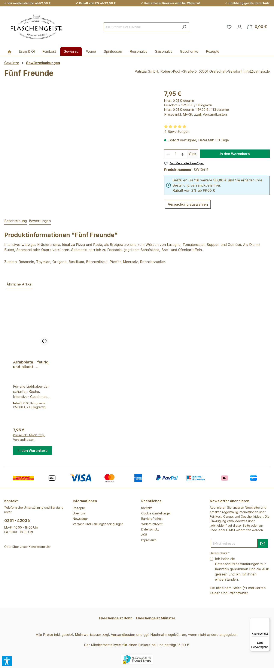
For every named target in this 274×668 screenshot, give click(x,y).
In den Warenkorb (235, 154)
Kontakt (146, 508)
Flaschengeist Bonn (116, 618)
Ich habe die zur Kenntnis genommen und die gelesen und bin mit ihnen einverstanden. (242, 569)
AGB (144, 534)
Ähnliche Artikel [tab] (19, 284)
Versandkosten (123, 634)
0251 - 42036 (17, 520)
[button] (7, 661)
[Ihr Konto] (239, 26)
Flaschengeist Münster (155, 618)
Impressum (148, 540)
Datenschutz (150, 529)
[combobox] (141, 26)
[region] (80, 135)
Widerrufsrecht (151, 524)
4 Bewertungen (176, 131)
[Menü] (267, 620)
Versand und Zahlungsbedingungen (98, 524)
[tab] (15, 221)
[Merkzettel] (229, 26)
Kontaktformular (40, 546)
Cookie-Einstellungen (156, 513)
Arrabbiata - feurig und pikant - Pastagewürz (31, 364)
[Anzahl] (175, 153)
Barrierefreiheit (151, 518)
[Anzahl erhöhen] (182, 153)
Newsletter (80, 518)
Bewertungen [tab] (40, 221)
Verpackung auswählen (188, 204)
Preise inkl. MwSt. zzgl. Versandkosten (195, 114)
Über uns (79, 513)
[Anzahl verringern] (168, 153)
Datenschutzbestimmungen (237, 564)
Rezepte (79, 508)
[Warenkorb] (257, 26)
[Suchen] (184, 26)
